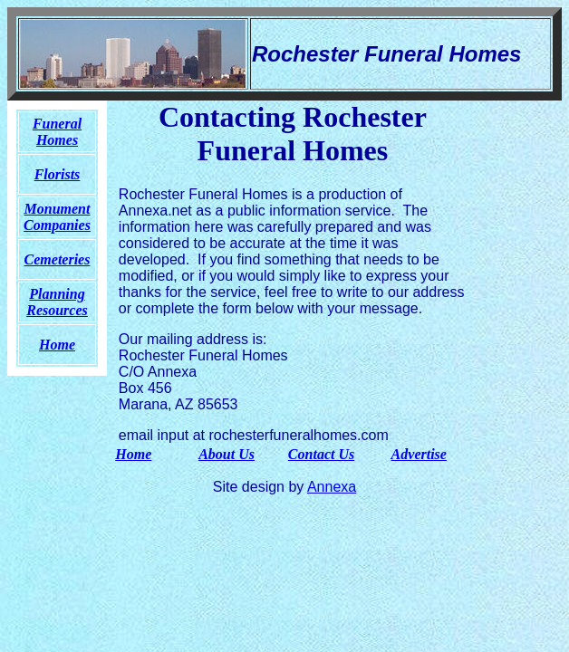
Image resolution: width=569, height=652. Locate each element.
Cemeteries (57, 259)
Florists (57, 174)
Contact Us (321, 454)
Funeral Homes (57, 132)
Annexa (331, 486)
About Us (226, 454)
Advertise (419, 454)
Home (133, 454)
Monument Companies (57, 217)
